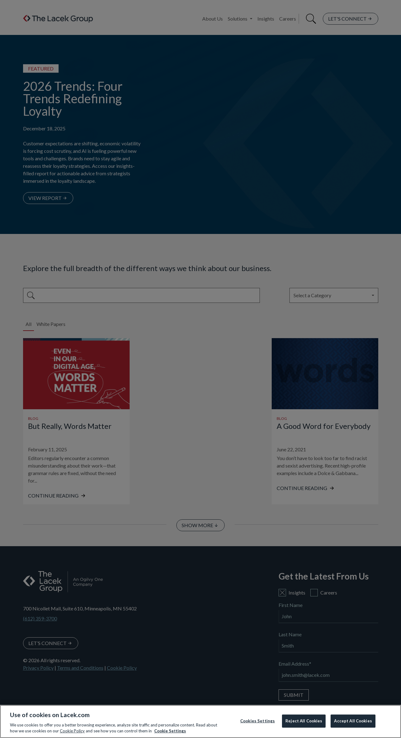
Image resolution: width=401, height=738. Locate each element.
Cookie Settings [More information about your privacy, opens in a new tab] (170, 730)
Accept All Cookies (353, 720)
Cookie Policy (72, 730)
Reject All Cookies (303, 720)
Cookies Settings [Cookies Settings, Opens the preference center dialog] (257, 720)
